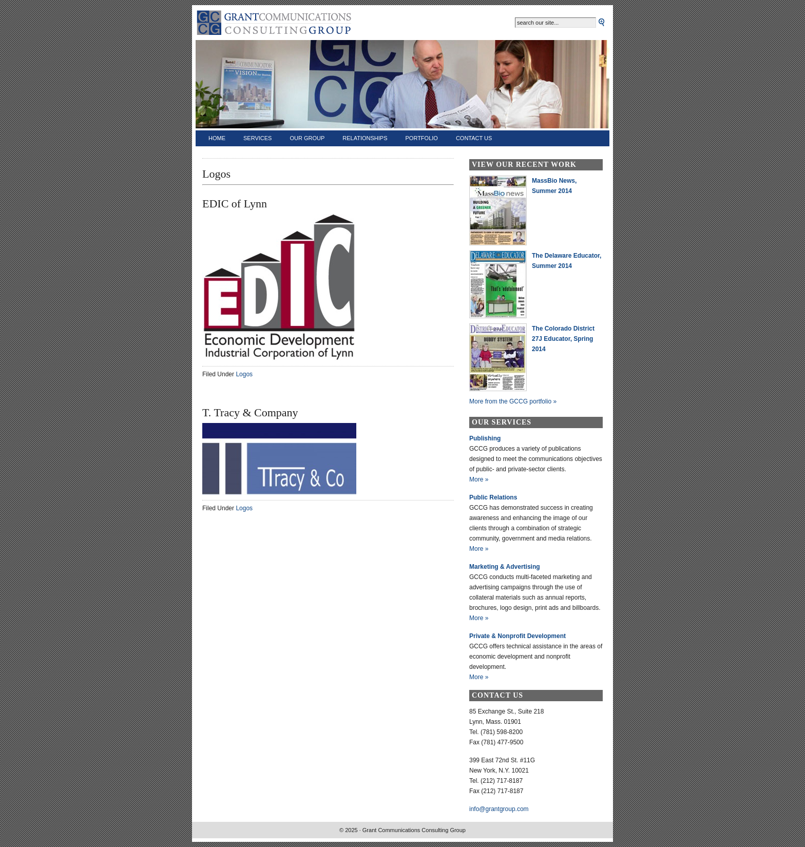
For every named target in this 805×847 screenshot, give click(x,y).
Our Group (307, 138)
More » (478, 479)
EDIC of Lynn (234, 203)
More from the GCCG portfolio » (513, 401)
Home (216, 138)
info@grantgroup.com (499, 809)
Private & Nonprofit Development (517, 636)
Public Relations (493, 497)
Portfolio (422, 138)
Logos (244, 374)
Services (257, 138)
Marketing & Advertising (504, 566)
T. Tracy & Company (250, 412)
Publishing (485, 438)
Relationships (364, 138)
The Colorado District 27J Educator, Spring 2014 (563, 339)
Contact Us (474, 138)
